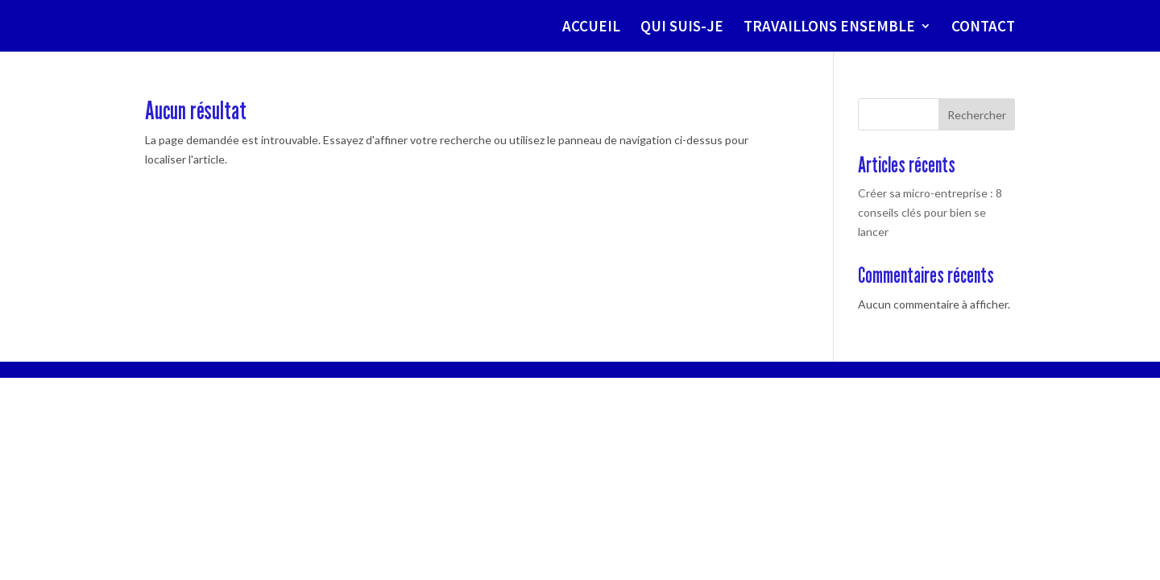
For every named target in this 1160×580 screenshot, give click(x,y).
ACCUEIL (591, 27)
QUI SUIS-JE (681, 27)
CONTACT (983, 27)
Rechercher (976, 115)
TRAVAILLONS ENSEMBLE (829, 27)
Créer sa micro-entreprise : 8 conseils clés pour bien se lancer (930, 212)
